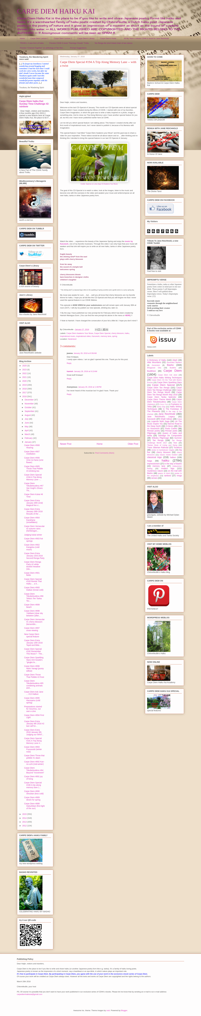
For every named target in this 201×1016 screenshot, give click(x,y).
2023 (24, 369)
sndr (108, 1010)
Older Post (133, 444)
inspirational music (67, 336)
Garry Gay (161, 407)
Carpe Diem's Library (86, 38)
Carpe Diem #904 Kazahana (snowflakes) (32, 520)
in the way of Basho (173, 464)
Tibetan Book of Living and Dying (162, 445)
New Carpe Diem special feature (31, 635)
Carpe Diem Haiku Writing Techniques (164, 377)
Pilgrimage (151, 433)
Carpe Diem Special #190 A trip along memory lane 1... (33, 785)
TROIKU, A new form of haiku (32, 43)
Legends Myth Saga (160, 421)
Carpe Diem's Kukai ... (109, 38)
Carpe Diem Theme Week (159, 399)
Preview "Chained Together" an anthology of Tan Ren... (42, 48)
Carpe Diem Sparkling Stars (169, 382)
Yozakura (178, 447)
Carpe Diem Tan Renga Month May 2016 (164, 393)
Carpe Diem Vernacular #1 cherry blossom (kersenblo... (34, 621)
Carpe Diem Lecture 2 (63, 38)
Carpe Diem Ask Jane (167, 375)
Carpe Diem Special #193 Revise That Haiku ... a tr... (33, 581)
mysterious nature (155, 471)
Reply (69, 363)
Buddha (173, 368)
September (30, 411)
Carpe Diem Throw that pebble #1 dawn (34, 756)
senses (154, 478)
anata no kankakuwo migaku (162, 450)
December (29, 400)
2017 (24, 392)
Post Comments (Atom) (104, 453)
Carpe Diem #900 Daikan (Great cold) (33, 588)
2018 (24, 389)
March (28, 434)
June (27, 423)
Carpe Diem (172, 370)
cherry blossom (117, 333)
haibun (173, 457)
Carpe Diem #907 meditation (32, 452)
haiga (149, 461)
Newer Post (65, 444)
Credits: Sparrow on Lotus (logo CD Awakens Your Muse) (99, 184)
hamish (70, 371)
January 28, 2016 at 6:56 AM (85, 353)
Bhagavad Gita (154, 368)
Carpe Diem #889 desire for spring (32, 798)
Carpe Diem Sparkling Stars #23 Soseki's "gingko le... (33, 659)
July (27, 419)
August (28, 415)
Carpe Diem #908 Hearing (32, 446)
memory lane (105, 336)
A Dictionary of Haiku (156, 360)
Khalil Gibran (166, 419)
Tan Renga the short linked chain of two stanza (113, 43)
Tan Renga (158, 440)
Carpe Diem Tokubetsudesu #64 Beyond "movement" (34, 770)
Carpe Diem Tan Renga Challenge (164, 388)
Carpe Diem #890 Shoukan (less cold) (34, 792)
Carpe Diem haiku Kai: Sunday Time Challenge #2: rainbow (34, 104)
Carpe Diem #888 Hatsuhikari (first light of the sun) (34, 805)
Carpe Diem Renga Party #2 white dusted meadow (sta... (32, 565)
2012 (24, 826)
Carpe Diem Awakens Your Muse (79, 333)
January (28, 442)
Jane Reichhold (166, 414)
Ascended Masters (174, 362)
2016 (24, 396)
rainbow (167, 475)
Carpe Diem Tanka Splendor (161, 397)
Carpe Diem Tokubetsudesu (164, 400)
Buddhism (151, 371)
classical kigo (154, 457)
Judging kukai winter (33, 535)
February (29, 438)
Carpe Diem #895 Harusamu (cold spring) (32, 700)
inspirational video (83, 336)
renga (179, 475)
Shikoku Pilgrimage (160, 438)
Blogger (124, 1010)
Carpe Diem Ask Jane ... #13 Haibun (33, 693)
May (27, 426)
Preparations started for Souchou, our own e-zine (33, 708)
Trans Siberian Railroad (157, 447)
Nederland (72, 339)
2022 (24, 373)
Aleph (175, 360)
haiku (127, 333)
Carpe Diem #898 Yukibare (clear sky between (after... (33, 613)
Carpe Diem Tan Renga (158, 387)
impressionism (153, 464)
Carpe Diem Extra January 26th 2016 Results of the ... (33, 511)
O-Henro (169, 426)
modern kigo (167, 468)
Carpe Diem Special (102, 333)
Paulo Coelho (171, 428)
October (28, 407)
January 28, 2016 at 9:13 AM (85, 371)
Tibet (175, 443)
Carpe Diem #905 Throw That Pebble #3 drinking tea (33, 468)
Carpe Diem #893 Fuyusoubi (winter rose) (33, 749)
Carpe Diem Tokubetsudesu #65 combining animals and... (33, 684)
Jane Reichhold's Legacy (161, 416)
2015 (24, 814)
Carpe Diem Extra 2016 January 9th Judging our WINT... (34, 732)
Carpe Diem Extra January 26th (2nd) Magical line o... (33, 502)
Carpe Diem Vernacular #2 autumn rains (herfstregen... (34, 528)
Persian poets (171, 431)
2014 (24, 818)
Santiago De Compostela (170, 435)
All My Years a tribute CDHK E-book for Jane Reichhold (146, 38)
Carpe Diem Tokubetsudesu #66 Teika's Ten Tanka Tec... (33, 597)
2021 (24, 377)
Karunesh (96, 336)
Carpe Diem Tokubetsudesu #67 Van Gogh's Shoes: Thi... (33, 486)
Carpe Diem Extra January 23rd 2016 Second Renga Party (34, 555)
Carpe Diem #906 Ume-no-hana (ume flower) (33, 460)
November (29, 403)
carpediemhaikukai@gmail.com (29, 994)
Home (22, 38)
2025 (24, 366)
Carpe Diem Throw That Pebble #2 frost (34, 676)
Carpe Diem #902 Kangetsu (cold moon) (32, 547)
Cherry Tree (164, 404)
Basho (170, 365)
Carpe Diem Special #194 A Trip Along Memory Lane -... (33, 477)
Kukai (179, 419)
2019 (24, 385)
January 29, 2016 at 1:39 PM (89, 387)
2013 (24, 822)
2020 (24, 381)
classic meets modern (169, 455)
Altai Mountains (154, 362)
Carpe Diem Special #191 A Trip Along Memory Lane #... (33, 740)
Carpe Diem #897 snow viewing (32, 629)
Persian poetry (153, 431)
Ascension (156, 365)
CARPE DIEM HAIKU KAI (56, 11)
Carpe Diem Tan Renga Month (164, 391)
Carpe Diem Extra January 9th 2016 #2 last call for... (34, 723)
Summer (178, 438)
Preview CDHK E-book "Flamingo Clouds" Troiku (69, 43)
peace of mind (164, 473)
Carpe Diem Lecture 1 (39, 38)
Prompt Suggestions (78, 48)
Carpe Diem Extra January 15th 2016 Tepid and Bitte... (33, 642)
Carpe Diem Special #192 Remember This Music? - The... (34, 651)
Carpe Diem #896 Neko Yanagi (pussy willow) (34, 668)
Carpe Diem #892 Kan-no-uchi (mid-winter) (34, 763)
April (27, 430)
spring (114, 336)
